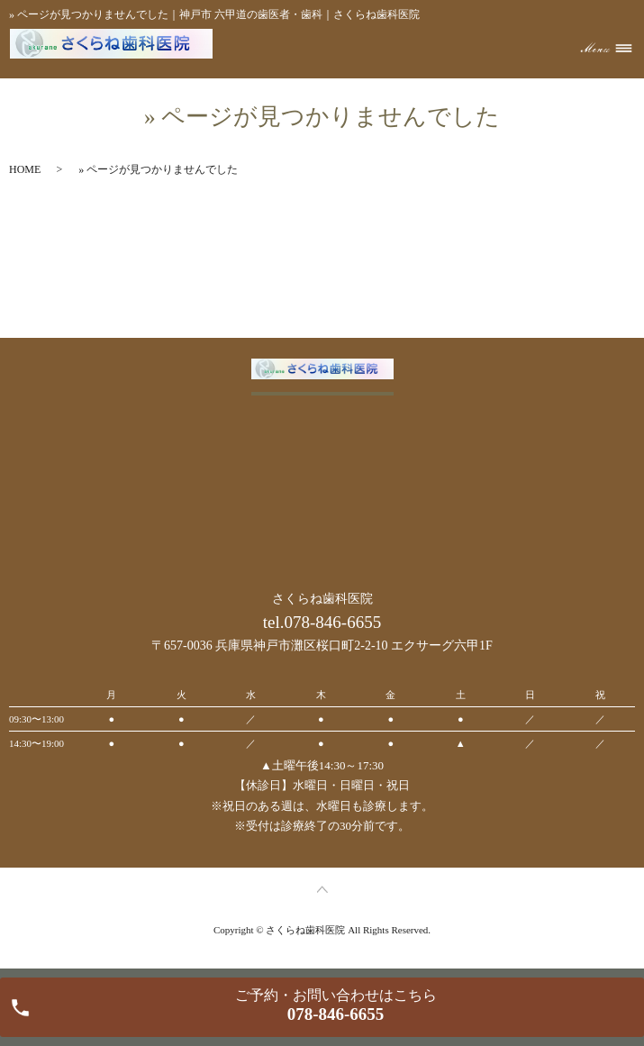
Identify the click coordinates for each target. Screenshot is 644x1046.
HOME (25, 169)
